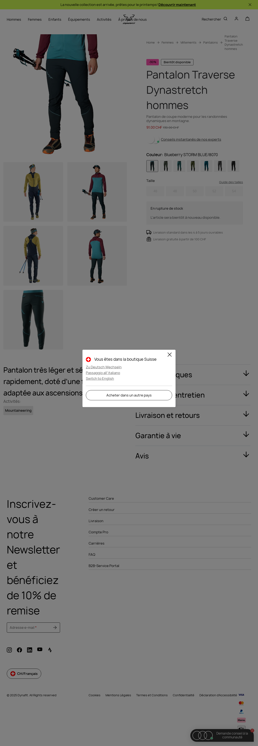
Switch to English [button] (100, 378)
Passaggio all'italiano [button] (103, 373)
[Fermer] (169, 355)
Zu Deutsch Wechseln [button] (104, 367)
